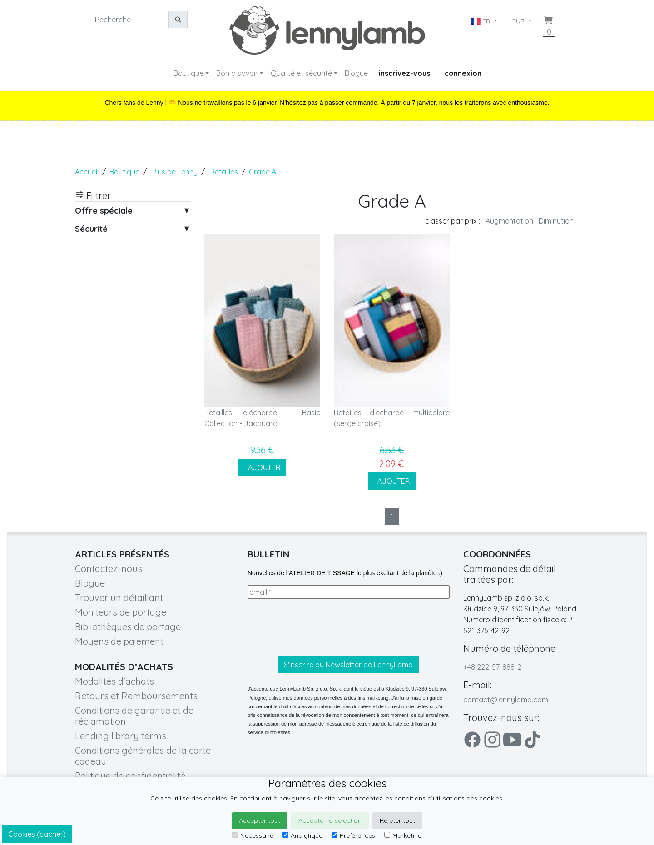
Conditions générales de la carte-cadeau (144, 756)
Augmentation (509, 220)
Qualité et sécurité (301, 73)
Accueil (87, 171)
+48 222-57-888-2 (492, 666)
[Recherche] (129, 19)
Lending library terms (120, 735)
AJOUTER (262, 467)
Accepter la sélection (330, 820)
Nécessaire (252, 835)
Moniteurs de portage (120, 612)
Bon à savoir (237, 73)
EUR (519, 21)
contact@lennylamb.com (505, 699)
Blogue (356, 73)
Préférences (353, 835)
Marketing (403, 835)
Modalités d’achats (114, 681)
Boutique (188, 73)
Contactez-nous (108, 568)
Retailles (224, 171)
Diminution (556, 220)
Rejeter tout (397, 820)
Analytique (302, 835)
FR (481, 21)
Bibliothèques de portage (128, 626)
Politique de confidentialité (130, 775)
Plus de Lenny (175, 171)
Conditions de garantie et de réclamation (134, 716)
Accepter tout (259, 820)
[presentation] (317, 627)
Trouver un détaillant (119, 597)
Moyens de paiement (119, 641)
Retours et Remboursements (136, 695)
